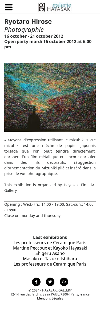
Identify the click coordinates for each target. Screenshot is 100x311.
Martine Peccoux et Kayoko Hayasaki (50, 248)
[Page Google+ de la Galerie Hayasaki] (64, 282)
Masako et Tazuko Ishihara (50, 259)
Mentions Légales (50, 298)
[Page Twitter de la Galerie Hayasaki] (51, 282)
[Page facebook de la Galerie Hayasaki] (37, 282)
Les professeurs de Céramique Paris (50, 243)
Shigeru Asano (50, 253)
